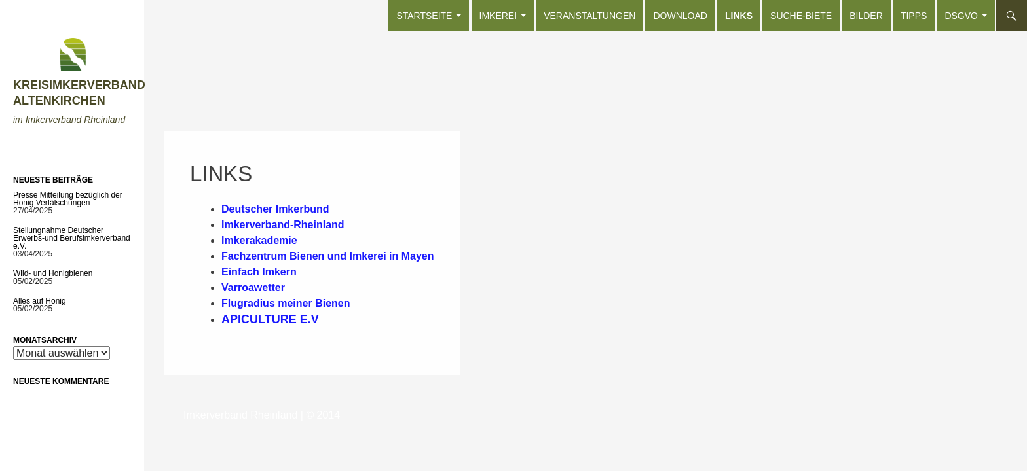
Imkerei (498, 15)
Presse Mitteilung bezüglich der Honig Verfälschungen (67, 198)
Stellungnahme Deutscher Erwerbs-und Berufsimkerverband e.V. (71, 238)
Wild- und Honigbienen (52, 273)
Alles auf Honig (39, 300)
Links (739, 15)
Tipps (914, 15)
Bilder (866, 15)
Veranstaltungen (589, 15)
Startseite (424, 15)
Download (680, 15)
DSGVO (961, 15)
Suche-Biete (801, 15)
